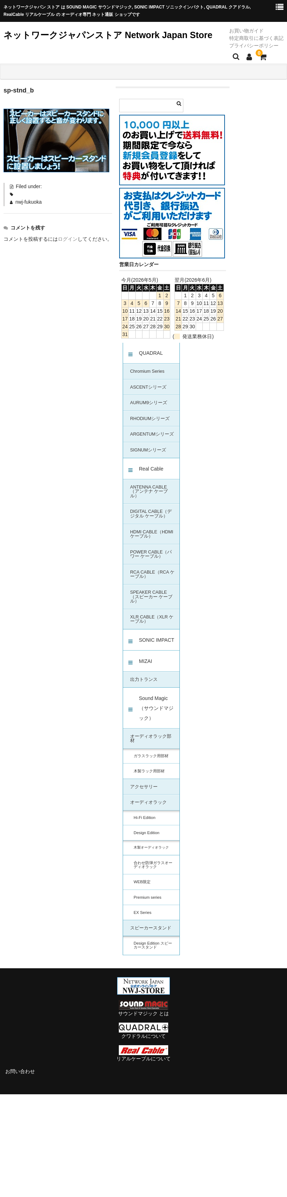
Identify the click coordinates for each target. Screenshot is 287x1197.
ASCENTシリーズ (148, 387)
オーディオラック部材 (150, 738)
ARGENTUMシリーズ (152, 434)
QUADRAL (151, 353)
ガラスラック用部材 (151, 756)
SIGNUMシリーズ (148, 450)
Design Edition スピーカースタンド (153, 945)
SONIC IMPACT (156, 640)
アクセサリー (144, 786)
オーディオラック (148, 802)
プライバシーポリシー (254, 45)
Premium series (147, 897)
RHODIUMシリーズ (150, 418)
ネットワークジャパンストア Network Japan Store (108, 35)
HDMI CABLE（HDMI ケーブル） (151, 534)
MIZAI (145, 661)
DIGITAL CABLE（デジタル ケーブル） (151, 514)
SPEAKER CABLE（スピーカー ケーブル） (151, 597)
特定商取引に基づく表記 (256, 38)
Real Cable (151, 469)
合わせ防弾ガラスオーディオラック (153, 865)
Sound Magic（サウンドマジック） (156, 708)
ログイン (68, 239)
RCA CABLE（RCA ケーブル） (152, 574)
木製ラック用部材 (149, 771)
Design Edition (146, 833)
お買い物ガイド (246, 31)
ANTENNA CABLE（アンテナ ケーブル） (149, 491)
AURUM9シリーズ (148, 402)
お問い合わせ (20, 1071)
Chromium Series (147, 371)
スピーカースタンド (150, 928)
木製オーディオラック (151, 847)
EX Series (142, 912)
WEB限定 (142, 882)
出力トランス (144, 679)
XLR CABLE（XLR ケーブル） (151, 619)
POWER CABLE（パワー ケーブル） (151, 554)
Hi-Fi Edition (144, 817)
